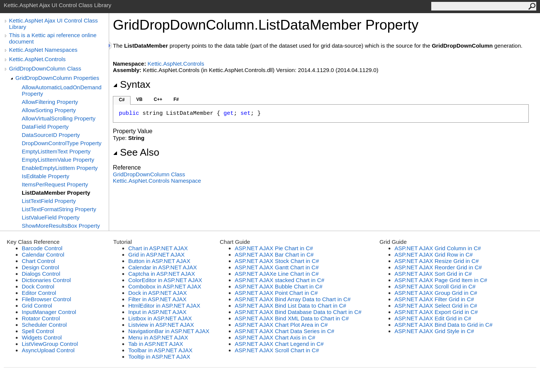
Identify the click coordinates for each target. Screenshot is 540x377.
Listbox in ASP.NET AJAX (160, 318)
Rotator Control (41, 318)
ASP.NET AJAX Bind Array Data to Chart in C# (293, 299)
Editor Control (39, 293)
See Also (136, 152)
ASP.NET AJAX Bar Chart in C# (274, 254)
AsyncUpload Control (48, 350)
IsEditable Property (45, 176)
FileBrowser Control (46, 299)
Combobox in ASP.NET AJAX (164, 286)
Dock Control (38, 286)
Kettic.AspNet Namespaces (43, 50)
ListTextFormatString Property (59, 209)
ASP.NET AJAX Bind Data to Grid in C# (443, 324)
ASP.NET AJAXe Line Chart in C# (277, 273)
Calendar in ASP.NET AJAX (162, 267)
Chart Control (38, 261)
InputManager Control (49, 312)
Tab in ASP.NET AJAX (155, 344)
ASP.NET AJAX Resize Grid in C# (436, 261)
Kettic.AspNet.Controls (37, 59)
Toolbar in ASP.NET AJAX (160, 350)
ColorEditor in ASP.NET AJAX (165, 280)
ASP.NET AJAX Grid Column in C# (437, 248)
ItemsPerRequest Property (55, 184)
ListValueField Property (51, 217)
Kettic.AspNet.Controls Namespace (157, 180)
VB (139, 99)
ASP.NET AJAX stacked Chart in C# (279, 280)
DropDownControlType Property (62, 143)
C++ (158, 99)
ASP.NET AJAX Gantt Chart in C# (277, 267)
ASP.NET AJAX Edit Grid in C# (432, 318)
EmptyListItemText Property (56, 151)
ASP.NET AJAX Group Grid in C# (435, 293)
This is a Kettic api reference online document (52, 38)
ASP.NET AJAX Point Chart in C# (276, 293)
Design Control (40, 267)
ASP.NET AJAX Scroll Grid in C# (435, 286)
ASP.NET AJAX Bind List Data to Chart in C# (290, 305)
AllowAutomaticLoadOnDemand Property (62, 90)
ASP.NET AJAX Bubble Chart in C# (278, 286)
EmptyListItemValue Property (58, 159)
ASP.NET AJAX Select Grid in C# (435, 305)
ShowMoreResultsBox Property (61, 225)
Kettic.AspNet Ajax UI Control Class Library (53, 23)
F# (176, 99)
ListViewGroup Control (50, 344)
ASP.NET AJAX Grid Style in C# (434, 331)
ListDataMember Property (56, 192)
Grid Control (37, 305)
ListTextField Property (49, 201)
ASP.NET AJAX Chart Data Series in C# (284, 331)
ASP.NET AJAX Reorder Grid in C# (438, 267)
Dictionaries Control (46, 280)
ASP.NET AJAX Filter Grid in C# (434, 299)
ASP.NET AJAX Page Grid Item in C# (440, 280)
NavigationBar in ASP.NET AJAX (168, 331)
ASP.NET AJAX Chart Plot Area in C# (281, 324)
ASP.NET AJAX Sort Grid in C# (433, 273)
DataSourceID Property (51, 135)
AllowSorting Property (49, 110)
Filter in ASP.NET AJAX (157, 299)
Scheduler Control (44, 324)
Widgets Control (42, 337)
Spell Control (38, 331)
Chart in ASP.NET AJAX (158, 248)
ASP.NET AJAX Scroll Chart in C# (277, 350)
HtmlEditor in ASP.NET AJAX (164, 305)
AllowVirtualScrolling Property (58, 118)
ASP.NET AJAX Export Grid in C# (436, 312)
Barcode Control (42, 248)
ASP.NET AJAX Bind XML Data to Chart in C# (292, 318)
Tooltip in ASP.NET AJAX (159, 356)
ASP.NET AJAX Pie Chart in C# (274, 248)
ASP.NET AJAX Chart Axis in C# (275, 337)
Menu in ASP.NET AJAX (158, 337)
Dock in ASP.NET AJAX (157, 293)
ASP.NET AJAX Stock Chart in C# (277, 261)
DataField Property (45, 126)
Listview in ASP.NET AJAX (161, 324)
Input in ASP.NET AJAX (157, 312)
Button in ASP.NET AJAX (159, 261)
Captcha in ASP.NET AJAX (161, 273)
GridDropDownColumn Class (45, 68)
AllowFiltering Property (50, 102)
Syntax (131, 84)
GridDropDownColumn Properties (57, 78)
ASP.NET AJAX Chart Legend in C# (279, 344)
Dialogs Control (41, 273)
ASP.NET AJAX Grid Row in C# (433, 254)
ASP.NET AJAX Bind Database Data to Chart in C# (298, 312)
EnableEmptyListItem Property (60, 168)
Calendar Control (43, 254)
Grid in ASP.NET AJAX (156, 254)
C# (121, 99)
